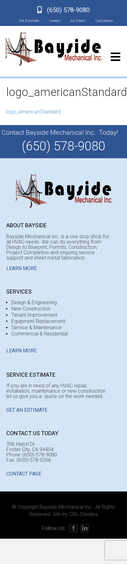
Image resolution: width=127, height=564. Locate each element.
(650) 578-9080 (68, 10)
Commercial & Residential (39, 334)
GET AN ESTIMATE (26, 410)
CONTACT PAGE (23, 473)
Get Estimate (29, 21)
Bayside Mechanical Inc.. (67, 507)
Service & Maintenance (36, 327)
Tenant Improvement (34, 315)
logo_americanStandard (33, 111)
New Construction (30, 309)
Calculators (104, 21)
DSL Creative (84, 514)
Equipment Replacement (38, 321)
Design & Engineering (34, 302)
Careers (55, 21)
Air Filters (78, 21)
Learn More (21, 268)
